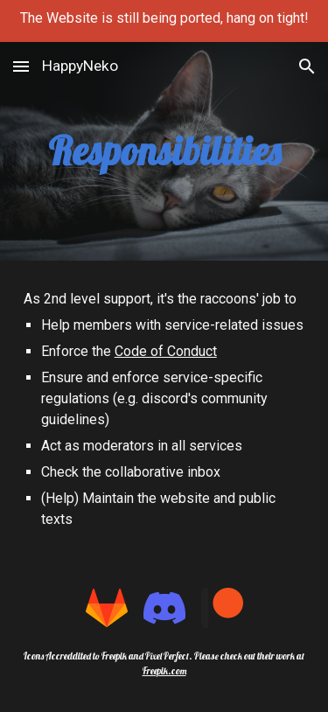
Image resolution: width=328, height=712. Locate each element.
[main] (164, 151)
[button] (21, 66)
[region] (164, 21)
